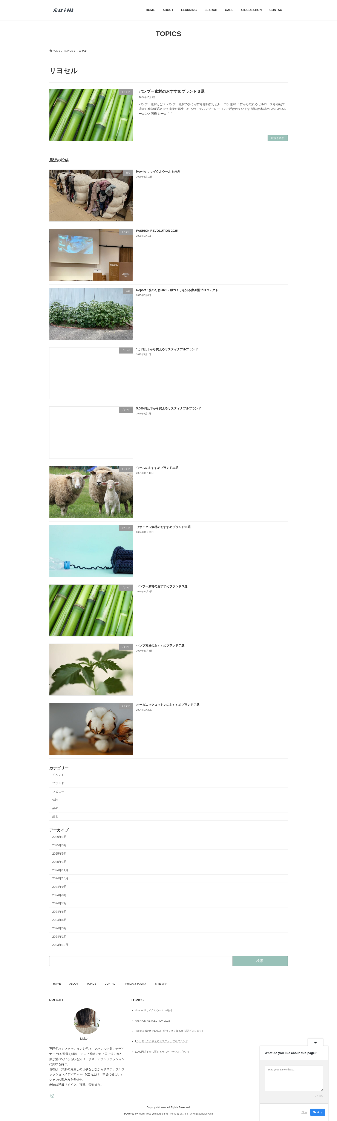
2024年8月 (59, 895)
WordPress (144, 1113)
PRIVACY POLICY (136, 983)
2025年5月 (59, 853)
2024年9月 (59, 886)
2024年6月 (59, 911)
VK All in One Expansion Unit (196, 1113)
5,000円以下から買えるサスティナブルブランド (168, 408)
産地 (55, 816)
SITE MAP (161, 983)
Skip (304, 1112)
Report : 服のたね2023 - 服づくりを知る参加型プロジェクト (177, 290)
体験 (55, 799)
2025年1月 (59, 862)
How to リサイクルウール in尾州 (158, 171)
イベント (58, 775)
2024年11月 (60, 870)
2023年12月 (60, 945)
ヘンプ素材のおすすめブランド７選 (160, 645)
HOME (57, 983)
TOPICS (91, 983)
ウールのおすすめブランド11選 (157, 467)
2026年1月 (59, 837)
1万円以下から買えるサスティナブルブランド (167, 349)
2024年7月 (59, 903)
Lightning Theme (166, 1113)
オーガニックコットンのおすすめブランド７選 (167, 705)
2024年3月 (59, 928)
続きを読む (277, 138)
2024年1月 (59, 936)
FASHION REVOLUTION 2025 (157, 231)
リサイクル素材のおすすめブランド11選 (163, 527)
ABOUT (73, 983)
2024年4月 (59, 920)
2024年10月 (60, 878)
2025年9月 (59, 845)
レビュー (58, 791)
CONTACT (111, 983)
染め (55, 808)
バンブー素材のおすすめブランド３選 (172, 91)
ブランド (58, 783)
